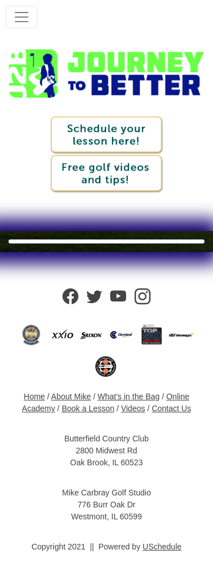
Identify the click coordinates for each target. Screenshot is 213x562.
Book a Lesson (88, 408)
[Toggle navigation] (21, 17)
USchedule (162, 546)
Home (34, 396)
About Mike (71, 396)
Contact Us (171, 408)
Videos (133, 408)
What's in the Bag (129, 396)
